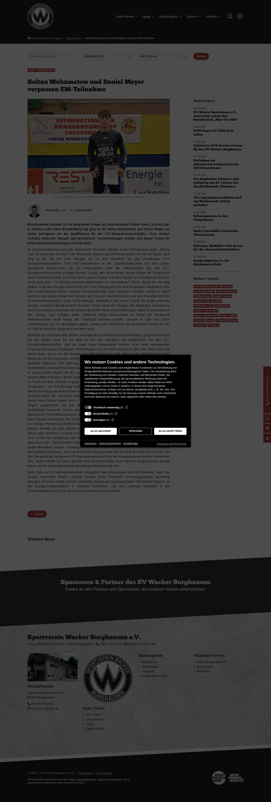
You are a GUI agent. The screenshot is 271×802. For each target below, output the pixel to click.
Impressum (90, 443)
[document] (135, 381)
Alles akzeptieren (170, 431)
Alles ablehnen (101, 431)
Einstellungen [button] (131, 443)
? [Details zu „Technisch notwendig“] (126, 407)
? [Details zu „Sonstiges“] (112, 420)
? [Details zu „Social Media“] (115, 413)
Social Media (101, 413)
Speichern (135, 431)
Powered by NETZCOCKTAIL (171, 444)
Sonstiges (99, 419)
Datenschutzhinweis (110, 443)
